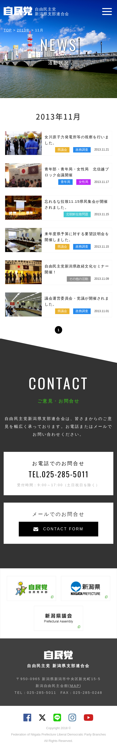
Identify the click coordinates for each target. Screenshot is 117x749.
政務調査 (82, 150)
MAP (75, 686)
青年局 (65, 182)
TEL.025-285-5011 (59, 474)
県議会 (62, 150)
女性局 (83, 182)
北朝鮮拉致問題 (77, 214)
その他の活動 (78, 279)
